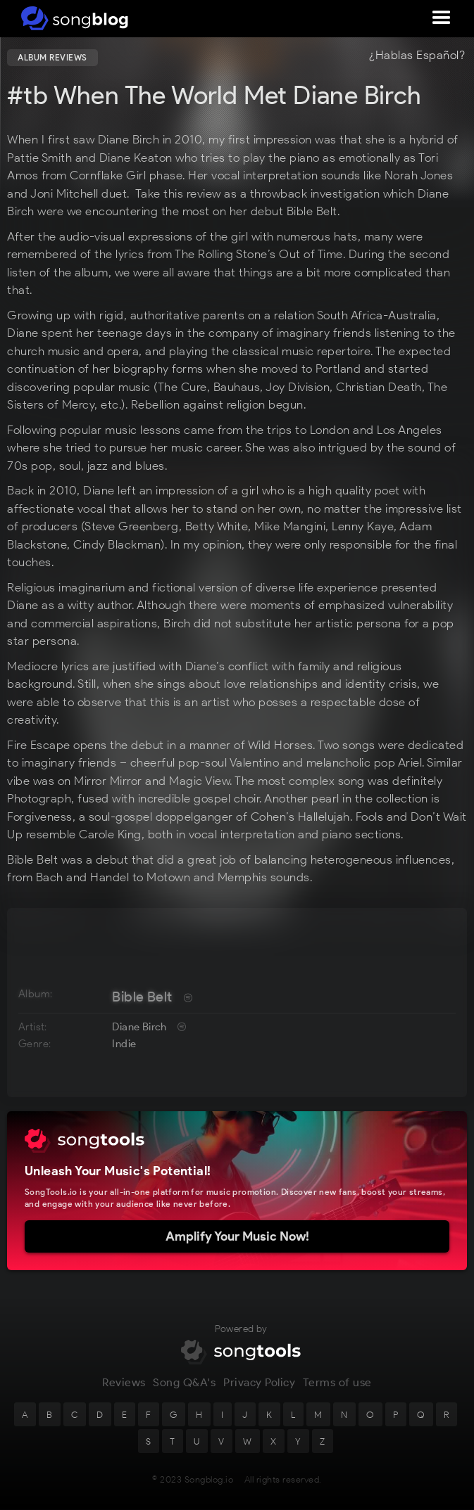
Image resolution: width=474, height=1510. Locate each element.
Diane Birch (139, 1026)
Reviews (124, 1386)
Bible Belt (142, 996)
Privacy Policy (259, 1386)
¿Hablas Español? (417, 55)
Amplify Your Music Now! (237, 1236)
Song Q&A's (184, 1386)
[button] (441, 18)
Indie (124, 1043)
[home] (72, 18)
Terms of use (337, 1386)
